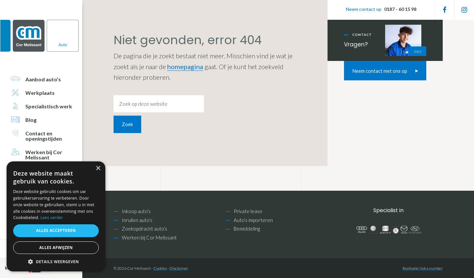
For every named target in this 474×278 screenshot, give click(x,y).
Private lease (248, 211)
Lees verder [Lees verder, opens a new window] (51, 217)
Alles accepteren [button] (56, 230)
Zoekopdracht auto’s (144, 229)
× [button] (97, 168)
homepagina (185, 66)
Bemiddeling (247, 229)
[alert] (56, 216)
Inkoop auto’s (136, 211)
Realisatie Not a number (423, 268)
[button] (56, 261)
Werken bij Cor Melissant (149, 237)
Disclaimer (179, 268)
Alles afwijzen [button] (56, 247)
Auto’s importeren (253, 220)
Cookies (160, 268)
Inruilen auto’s (137, 220)
